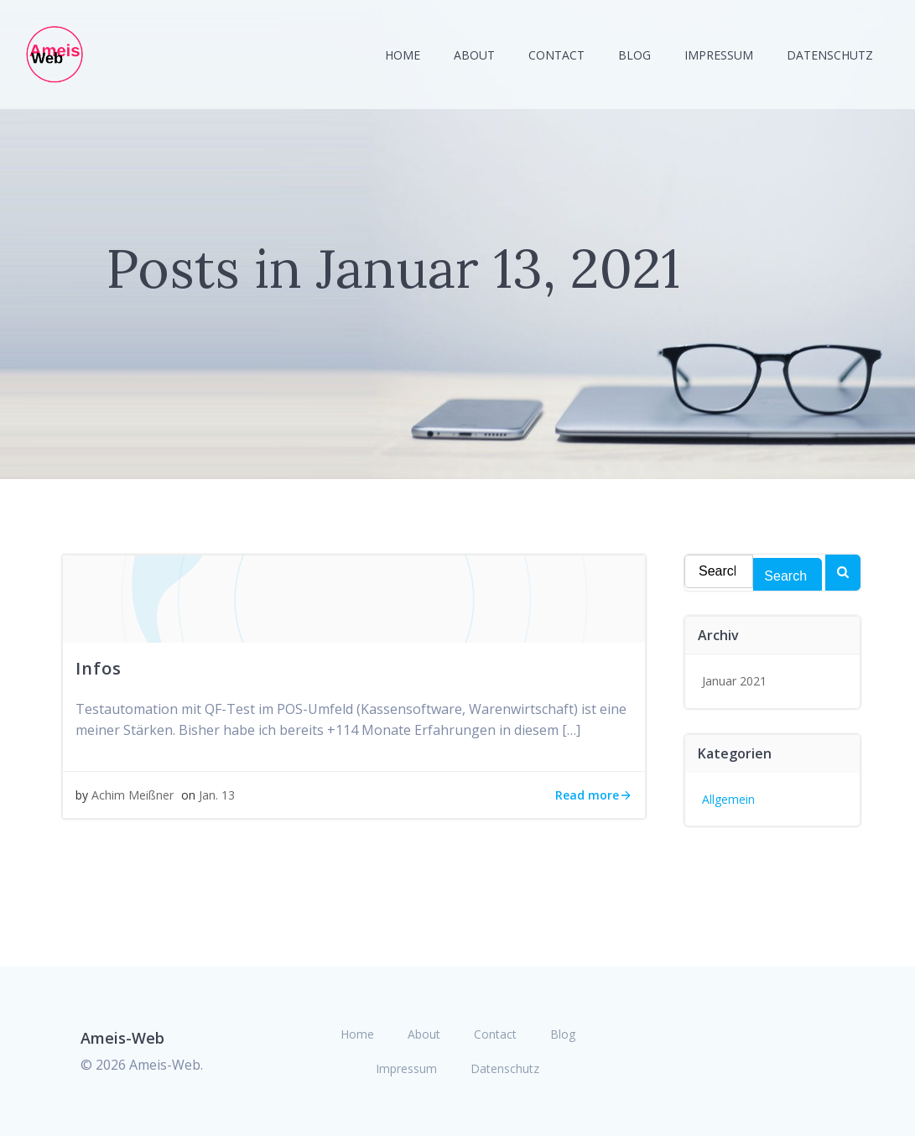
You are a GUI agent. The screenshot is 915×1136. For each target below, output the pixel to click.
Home (402, 55)
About (474, 55)
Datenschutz (830, 55)
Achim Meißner (132, 795)
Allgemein (728, 799)
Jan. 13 (217, 795)
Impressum (718, 55)
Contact (556, 55)
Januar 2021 (734, 681)
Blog (634, 55)
